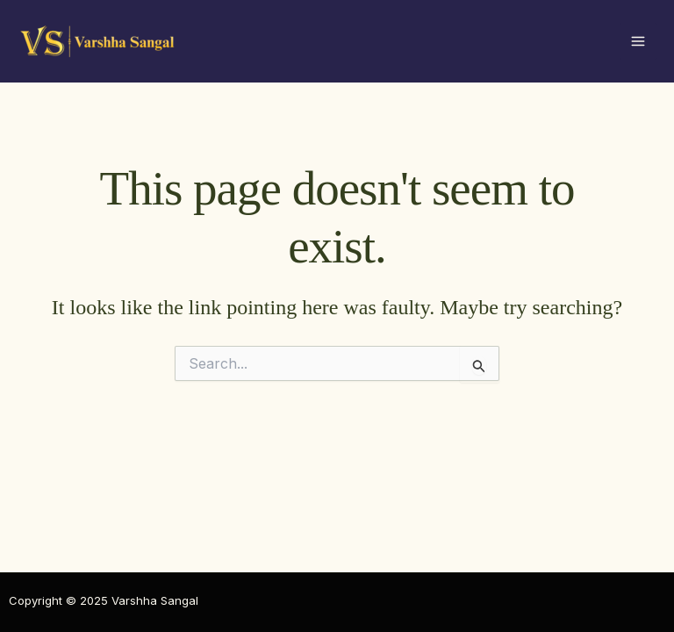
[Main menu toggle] (638, 41)
